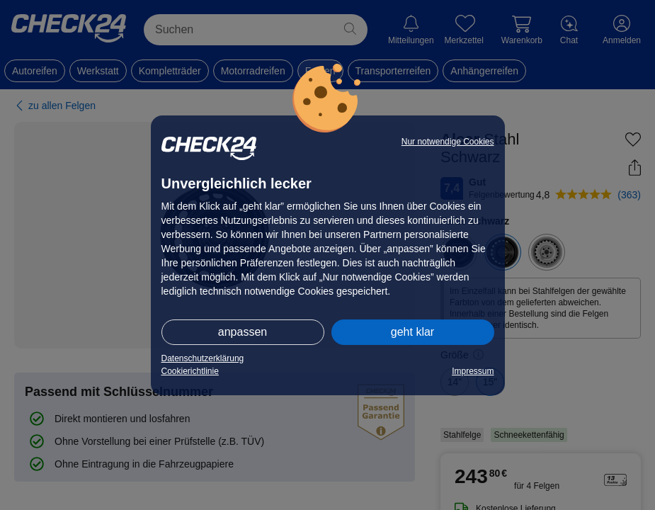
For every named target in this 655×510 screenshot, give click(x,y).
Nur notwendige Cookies (447, 142)
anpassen (242, 332)
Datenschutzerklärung (202, 358)
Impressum (473, 371)
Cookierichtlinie (190, 371)
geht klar (412, 332)
